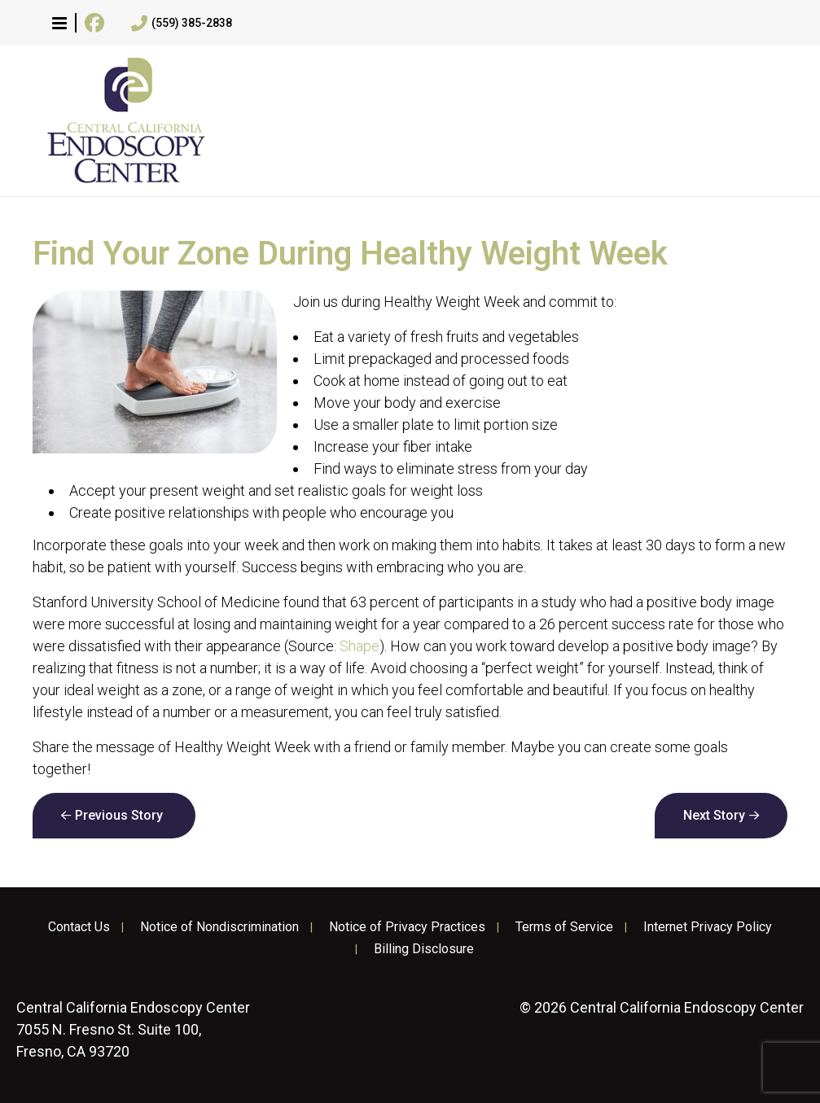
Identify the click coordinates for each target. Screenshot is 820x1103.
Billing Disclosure (424, 949)
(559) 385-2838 (181, 23)
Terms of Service (564, 927)
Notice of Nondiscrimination (219, 927)
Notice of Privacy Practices (407, 927)
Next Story (714, 815)
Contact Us (79, 927)
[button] (59, 23)
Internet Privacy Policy (707, 927)
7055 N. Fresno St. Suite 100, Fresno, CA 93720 (133, 1029)
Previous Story (119, 815)
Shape (359, 645)
